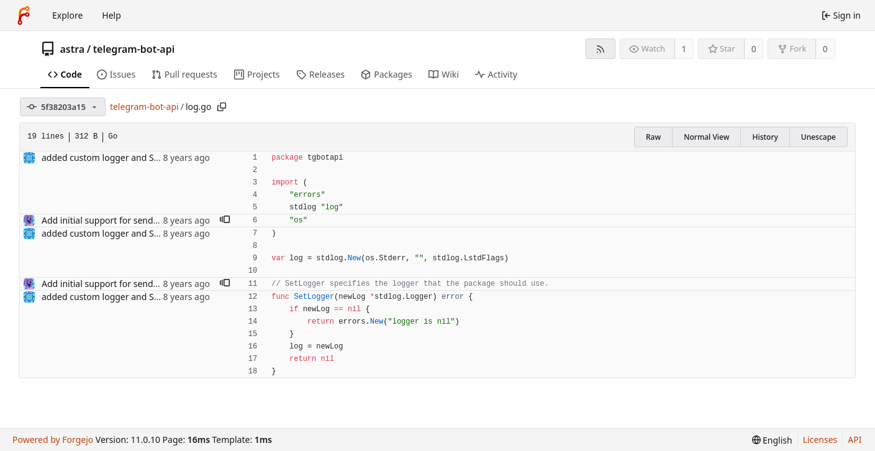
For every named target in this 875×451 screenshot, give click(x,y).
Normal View (706, 137)
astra (72, 49)
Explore (67, 15)
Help (111, 15)
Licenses (820, 439)
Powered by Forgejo (52, 439)
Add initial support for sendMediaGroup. (124, 220)
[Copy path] (221, 107)
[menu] (772, 440)
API (854, 439)
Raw (653, 137)
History (765, 137)
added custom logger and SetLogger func (126, 157)
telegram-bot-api (134, 49)
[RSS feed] (600, 49)
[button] (225, 220)
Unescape (818, 137)
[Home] (23, 15)
